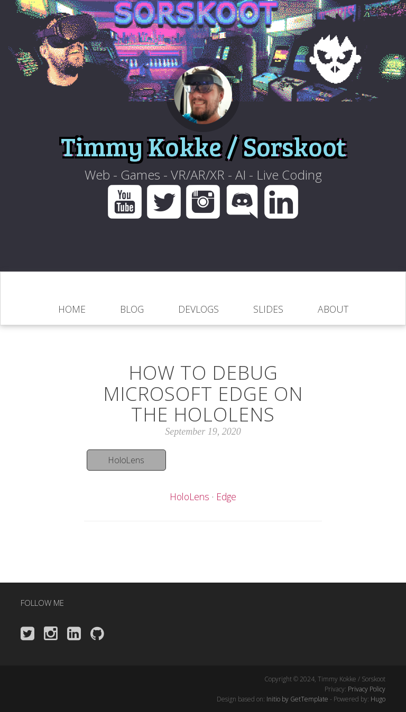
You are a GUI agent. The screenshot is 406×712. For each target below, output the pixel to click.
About (333, 309)
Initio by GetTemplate (297, 699)
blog (132, 309)
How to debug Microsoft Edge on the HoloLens (203, 393)
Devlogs (198, 309)
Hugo (378, 699)
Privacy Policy (366, 689)
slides (268, 309)
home (72, 309)
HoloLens (126, 460)
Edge (226, 496)
